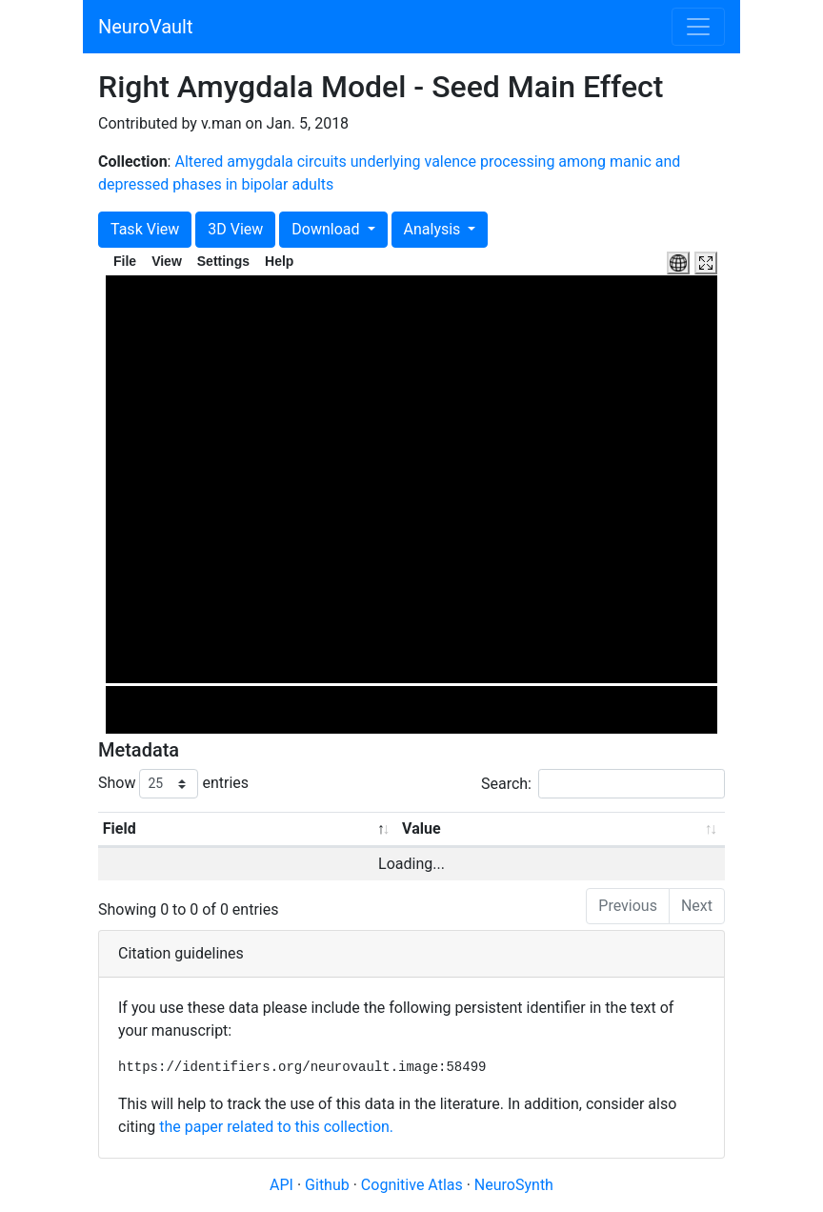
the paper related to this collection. (276, 1127)
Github (329, 1185)
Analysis (434, 229)
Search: (603, 783)
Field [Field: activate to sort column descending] (119, 828)
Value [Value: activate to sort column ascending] (421, 828)
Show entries (173, 783)
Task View (144, 229)
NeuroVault (145, 26)
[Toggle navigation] (698, 27)
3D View (235, 229)
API (281, 1185)
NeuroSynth (513, 1185)
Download (327, 229)
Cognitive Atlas (414, 1185)
